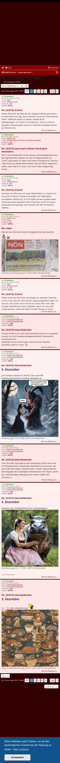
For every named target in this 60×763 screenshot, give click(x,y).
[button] (27, 91)
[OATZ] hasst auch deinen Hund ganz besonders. (24, 140)
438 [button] (52, 91)
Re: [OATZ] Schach (12, 110)
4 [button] (42, 91)
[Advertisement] (30, 33)
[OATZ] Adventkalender (15, 320)
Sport (9, 100)
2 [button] (35, 91)
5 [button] (45, 91)
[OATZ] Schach (12, 102)
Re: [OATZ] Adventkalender (17, 329)
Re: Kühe (7, 228)
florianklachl (9, 96)
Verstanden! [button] (17, 757)
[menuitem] (8, 68)
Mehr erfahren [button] (21, 749)
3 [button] (38, 91)
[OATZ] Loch (11, 138)
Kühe (9, 220)
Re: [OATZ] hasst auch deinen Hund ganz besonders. (24, 150)
